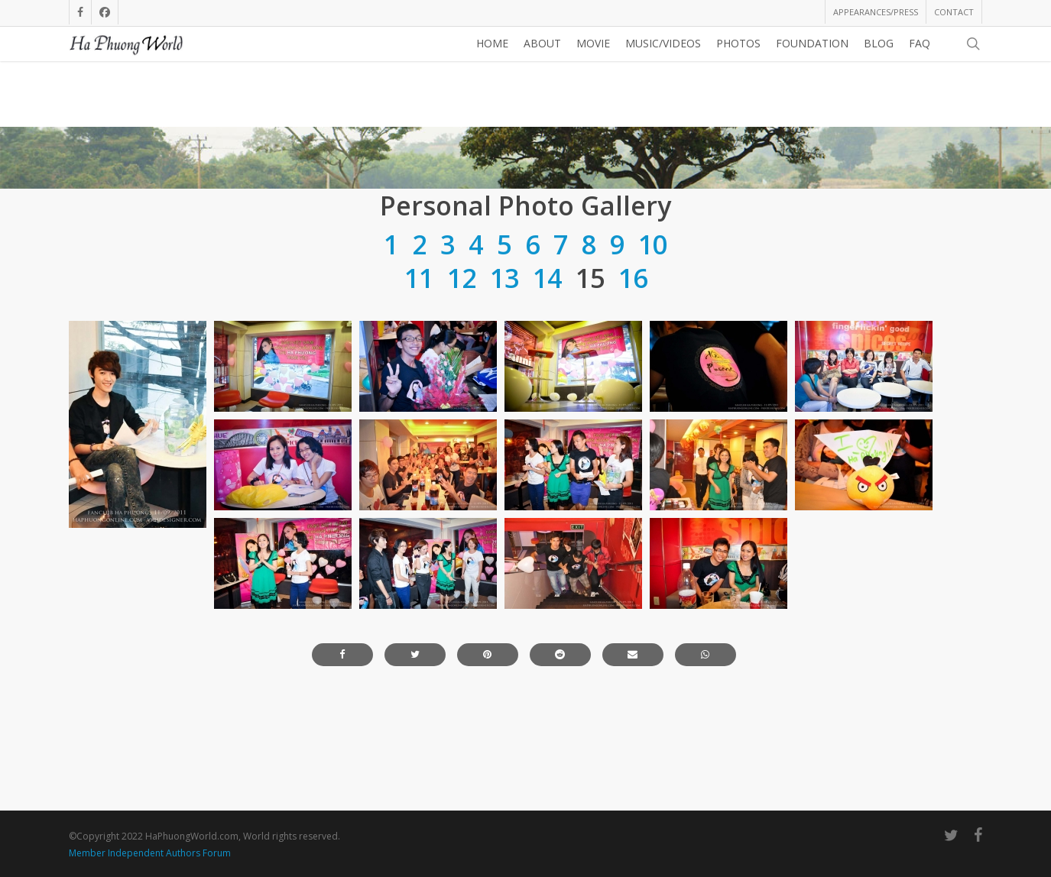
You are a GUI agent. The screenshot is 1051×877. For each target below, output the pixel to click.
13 (504, 384)
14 (547, 384)
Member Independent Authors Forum (150, 852)
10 (652, 350)
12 (461, 384)
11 (418, 384)
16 (632, 384)
